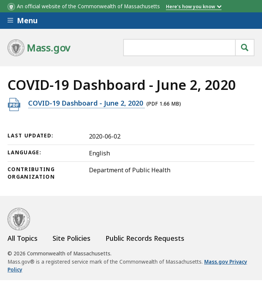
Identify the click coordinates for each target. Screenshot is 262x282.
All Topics (23, 238)
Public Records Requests (144, 238)
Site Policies (71, 238)
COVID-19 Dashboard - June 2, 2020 (86, 102)
